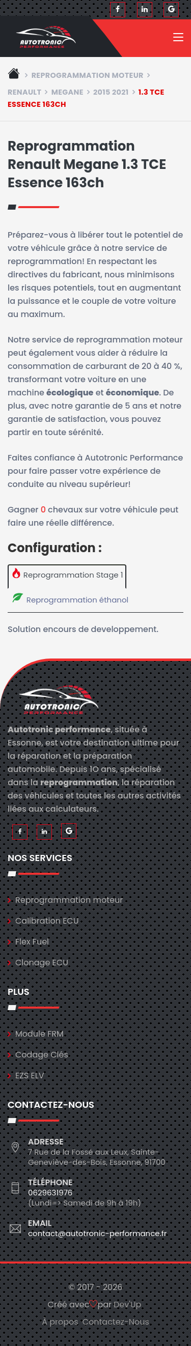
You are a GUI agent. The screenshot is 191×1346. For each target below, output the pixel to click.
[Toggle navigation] (178, 39)
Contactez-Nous (116, 1322)
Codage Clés (41, 1055)
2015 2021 (111, 92)
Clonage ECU (41, 962)
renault (24, 92)
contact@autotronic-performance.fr (97, 1233)
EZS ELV (29, 1075)
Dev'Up (127, 1304)
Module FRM (39, 1034)
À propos (60, 1322)
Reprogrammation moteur (88, 75)
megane (67, 92)
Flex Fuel (32, 942)
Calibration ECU (47, 921)
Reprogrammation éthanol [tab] (69, 598)
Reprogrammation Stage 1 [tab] (67, 574)
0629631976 (50, 1192)
